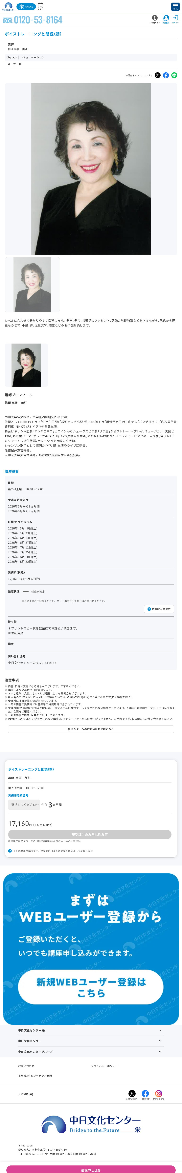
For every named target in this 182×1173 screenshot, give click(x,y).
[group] (32, 284)
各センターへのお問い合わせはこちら (91, 729)
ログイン (175, 19)
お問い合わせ (26, 1066)
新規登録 (166, 19)
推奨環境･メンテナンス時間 (35, 1076)
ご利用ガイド (155, 19)
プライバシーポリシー (104, 1066)
